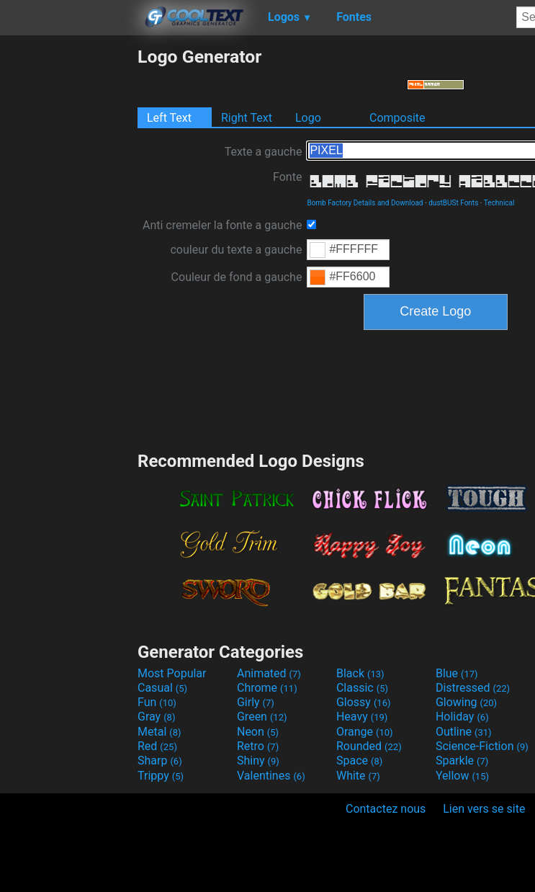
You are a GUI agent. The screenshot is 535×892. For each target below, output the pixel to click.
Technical (499, 203)
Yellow (462, 775)
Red (157, 746)
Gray (156, 716)
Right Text (246, 118)
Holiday (462, 716)
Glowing (466, 702)
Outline (464, 732)
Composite (397, 118)
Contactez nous (386, 809)
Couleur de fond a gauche (236, 277)
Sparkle (462, 760)
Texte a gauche (263, 152)
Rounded (369, 746)
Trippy (161, 775)
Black (360, 673)
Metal (159, 732)
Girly (255, 702)
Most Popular (172, 673)
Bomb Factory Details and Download (365, 203)
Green (262, 716)
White (358, 775)
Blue (457, 673)
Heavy (361, 716)
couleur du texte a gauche (236, 250)
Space (359, 760)
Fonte (287, 177)
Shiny (258, 760)
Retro (258, 746)
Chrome (267, 688)
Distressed (473, 688)
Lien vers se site (484, 809)
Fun (157, 702)
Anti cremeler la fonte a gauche (222, 225)
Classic (362, 688)
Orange (364, 732)
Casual (162, 688)
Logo (308, 118)
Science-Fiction (482, 746)
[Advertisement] (68, 262)
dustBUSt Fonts (453, 203)
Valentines (271, 775)
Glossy (363, 702)
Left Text (169, 118)
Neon (258, 732)
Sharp (160, 760)
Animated (269, 673)
